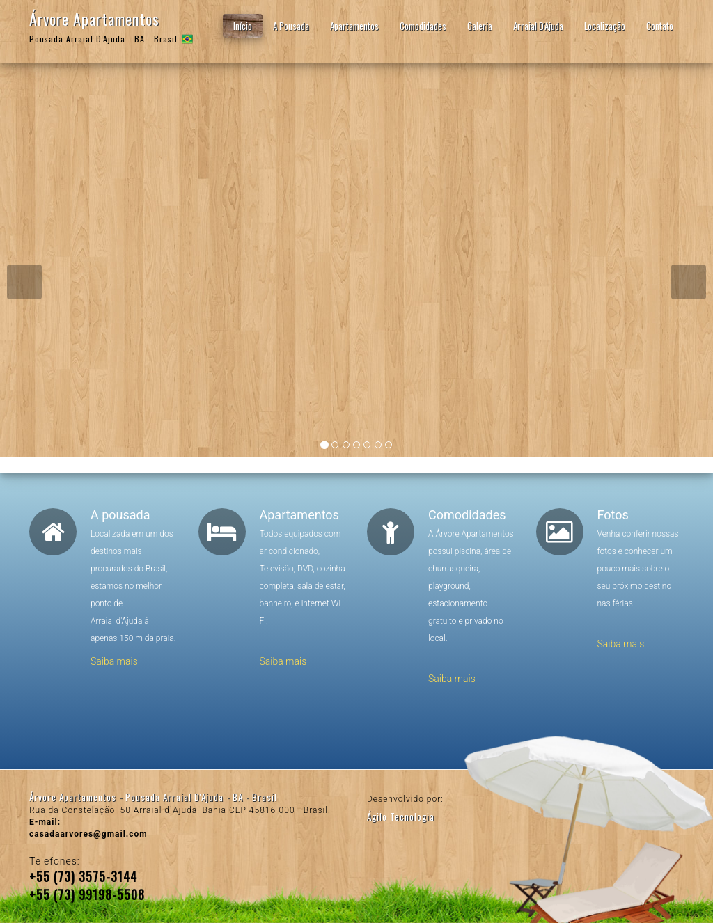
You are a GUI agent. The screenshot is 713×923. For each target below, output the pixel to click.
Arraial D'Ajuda (538, 26)
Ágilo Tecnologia (400, 816)
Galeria (479, 26)
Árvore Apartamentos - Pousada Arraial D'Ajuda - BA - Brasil (153, 797)
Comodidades (423, 26)
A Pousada (291, 26)
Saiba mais (114, 661)
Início (242, 26)
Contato (659, 26)
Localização (604, 26)
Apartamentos (354, 26)
